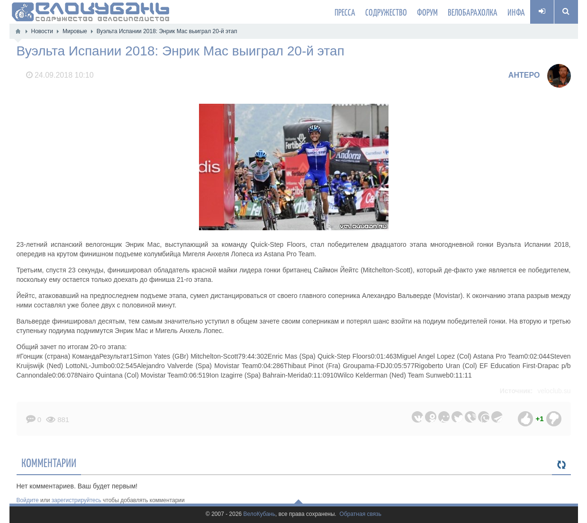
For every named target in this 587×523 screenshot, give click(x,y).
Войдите (28, 500)
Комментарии (48, 462)
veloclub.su (553, 391)
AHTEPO (524, 75)
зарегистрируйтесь (76, 500)
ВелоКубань (259, 514)
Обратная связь (360, 514)
